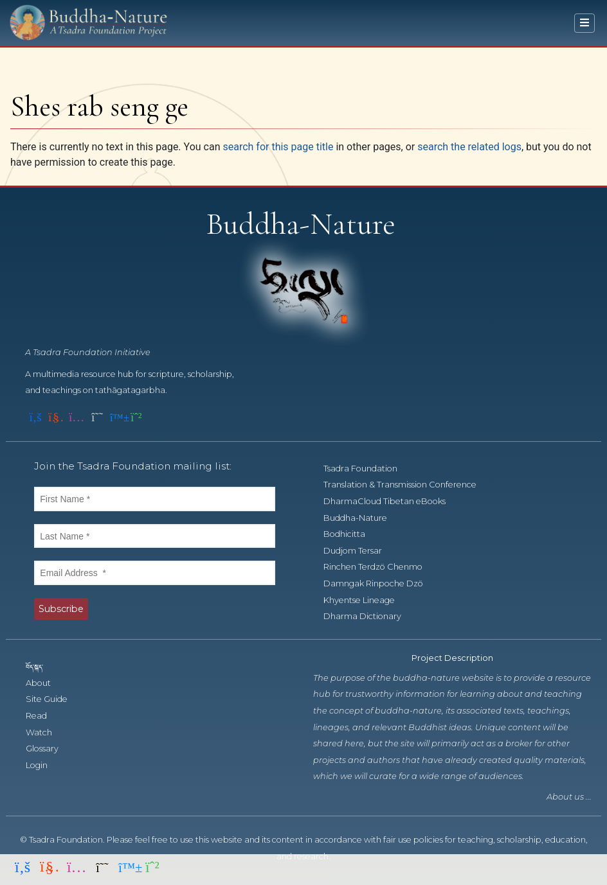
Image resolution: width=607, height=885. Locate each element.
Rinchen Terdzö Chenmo (380, 567)
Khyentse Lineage (366, 600)
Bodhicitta (351, 534)
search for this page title (277, 147)
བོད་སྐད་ (40, 666)
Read (43, 716)
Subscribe (61, 609)
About (45, 683)
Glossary (49, 748)
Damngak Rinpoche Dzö (380, 583)
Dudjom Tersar (359, 551)
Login (44, 765)
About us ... (569, 797)
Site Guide (54, 699)
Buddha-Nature (362, 518)
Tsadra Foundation (367, 468)
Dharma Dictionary (369, 616)
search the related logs (469, 147)
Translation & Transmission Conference (407, 484)
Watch (46, 732)
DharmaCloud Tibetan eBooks (390, 501)
